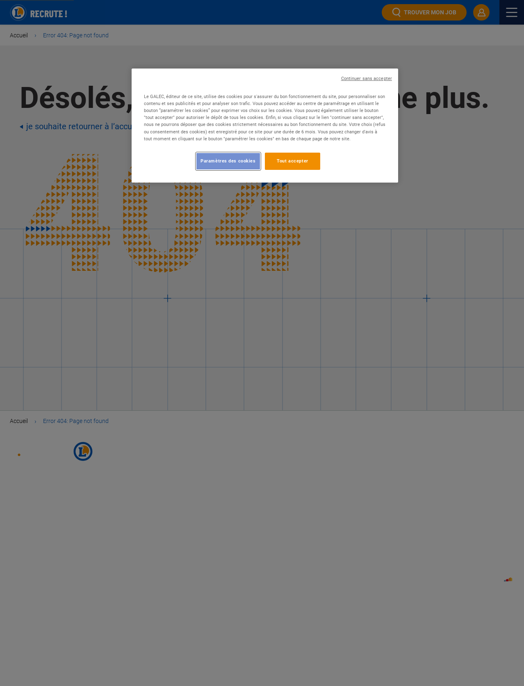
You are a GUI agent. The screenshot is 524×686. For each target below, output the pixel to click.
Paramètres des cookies (228, 161)
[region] (265, 125)
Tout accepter (292, 161)
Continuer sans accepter (366, 78)
